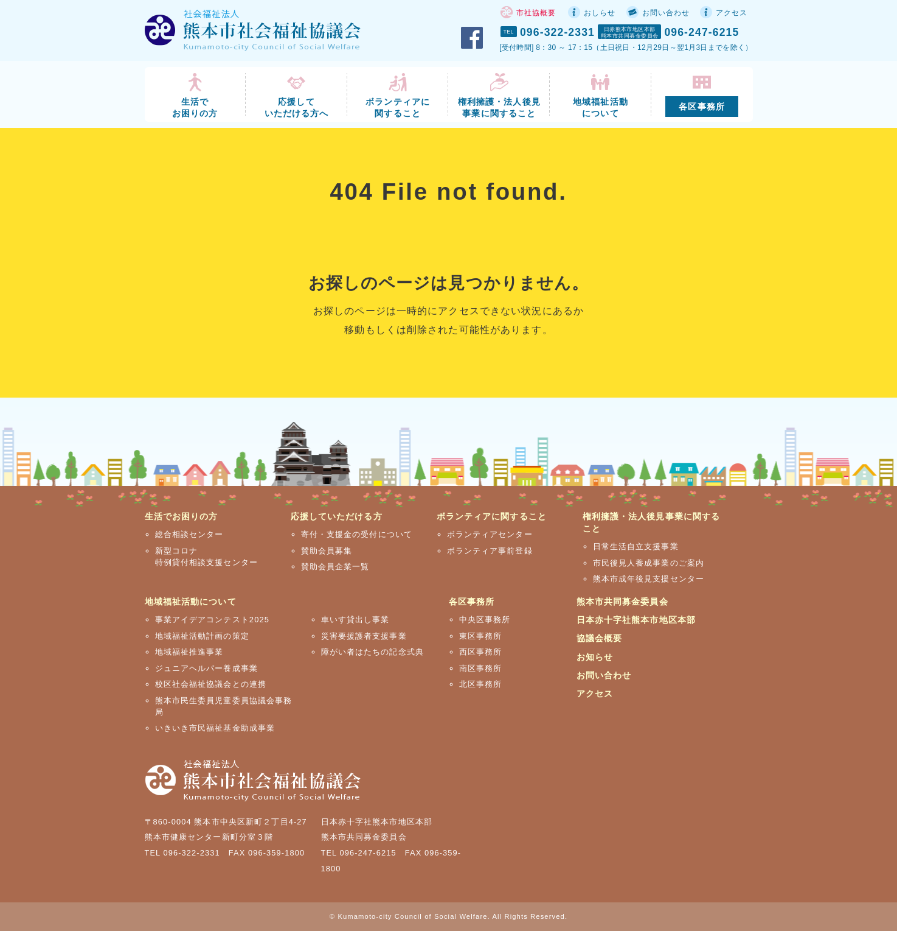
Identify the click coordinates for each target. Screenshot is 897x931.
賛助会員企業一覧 (335, 566)
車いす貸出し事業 (355, 619)
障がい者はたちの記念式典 (372, 651)
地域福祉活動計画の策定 (202, 636)
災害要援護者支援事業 (364, 636)
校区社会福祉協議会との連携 (211, 684)
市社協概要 (536, 13)
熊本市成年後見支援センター (649, 578)
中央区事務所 (485, 619)
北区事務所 (480, 684)
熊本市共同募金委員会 (622, 601)
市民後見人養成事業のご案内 (649, 562)
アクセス (731, 13)
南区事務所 (480, 668)
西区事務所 (480, 651)
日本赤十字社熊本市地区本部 (636, 620)
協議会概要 (600, 638)
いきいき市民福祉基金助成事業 (215, 728)
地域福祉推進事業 (189, 651)
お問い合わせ (666, 13)
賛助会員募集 (327, 550)
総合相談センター (189, 534)
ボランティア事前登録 (490, 550)
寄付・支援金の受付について (357, 534)
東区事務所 (480, 636)
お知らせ (595, 657)
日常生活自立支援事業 (636, 546)
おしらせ (599, 13)
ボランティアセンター (490, 534)
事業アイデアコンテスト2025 (212, 619)
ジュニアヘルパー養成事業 (206, 668)
